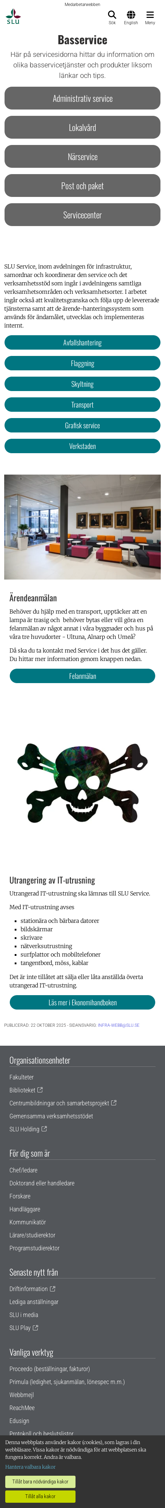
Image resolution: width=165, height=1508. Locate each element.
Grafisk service (82, 425)
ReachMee (22, 1407)
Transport (82, 404)
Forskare (19, 1196)
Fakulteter (21, 1077)
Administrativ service (83, 98)
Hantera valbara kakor (30, 1467)
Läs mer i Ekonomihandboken (83, 1002)
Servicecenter (82, 214)
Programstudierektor (34, 1248)
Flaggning (82, 363)
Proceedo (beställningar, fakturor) (49, 1369)
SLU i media (23, 1314)
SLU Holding (24, 1129)
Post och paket (82, 185)
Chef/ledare (23, 1170)
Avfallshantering (82, 342)
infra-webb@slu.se (118, 1025)
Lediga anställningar (33, 1301)
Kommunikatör (27, 1222)
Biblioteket (22, 1090)
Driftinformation (28, 1288)
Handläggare (24, 1209)
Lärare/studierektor (32, 1235)
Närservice (83, 156)
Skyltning (82, 383)
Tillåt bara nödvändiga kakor (40, 1482)
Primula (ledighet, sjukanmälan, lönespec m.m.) (67, 1381)
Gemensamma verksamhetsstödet (51, 1116)
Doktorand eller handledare (41, 1183)
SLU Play (20, 1327)
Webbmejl (21, 1394)
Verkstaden (82, 446)
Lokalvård (82, 127)
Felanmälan (82, 675)
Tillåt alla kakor (40, 1496)
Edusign (19, 1420)
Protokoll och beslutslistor (41, 1433)
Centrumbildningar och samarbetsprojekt (59, 1103)
